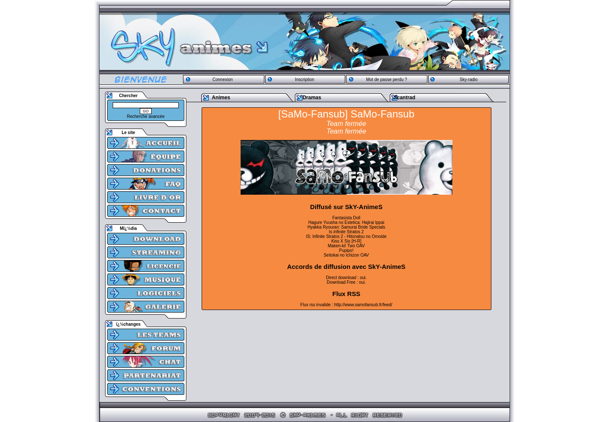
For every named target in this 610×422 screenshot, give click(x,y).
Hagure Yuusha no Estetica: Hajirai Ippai (346, 222)
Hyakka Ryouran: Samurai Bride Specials (346, 227)
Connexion (222, 79)
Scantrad (404, 98)
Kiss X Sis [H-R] (346, 241)
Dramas (311, 98)
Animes (221, 98)
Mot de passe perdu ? (386, 79)
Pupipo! (346, 250)
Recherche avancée (146, 116)
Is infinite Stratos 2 (346, 231)
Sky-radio (468, 79)
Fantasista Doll (346, 217)
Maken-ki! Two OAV (346, 245)
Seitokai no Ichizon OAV (346, 255)
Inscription (304, 79)
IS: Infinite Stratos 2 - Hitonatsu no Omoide (346, 236)
